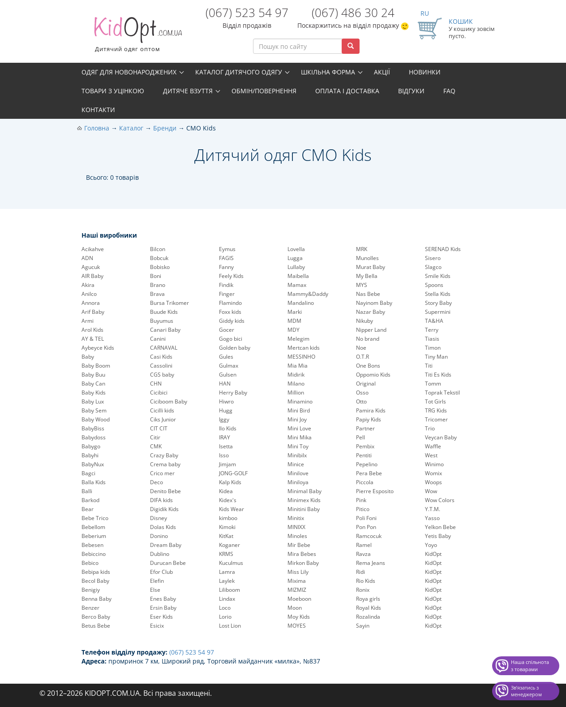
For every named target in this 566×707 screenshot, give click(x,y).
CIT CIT (158, 428)
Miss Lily (298, 572)
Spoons (434, 285)
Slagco (433, 267)
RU (424, 13)
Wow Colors (440, 500)
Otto (361, 401)
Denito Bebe (165, 491)
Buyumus (161, 321)
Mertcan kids (303, 347)
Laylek (227, 581)
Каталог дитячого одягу (238, 72)
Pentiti (364, 455)
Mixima (296, 581)
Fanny (226, 267)
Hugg (225, 410)
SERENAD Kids (443, 249)
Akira (87, 285)
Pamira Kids (371, 410)
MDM (294, 321)
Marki (294, 312)
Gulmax (228, 365)
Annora (90, 303)
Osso (362, 392)
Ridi (360, 572)
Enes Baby (163, 599)
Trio (430, 428)
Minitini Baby (303, 509)
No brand (367, 339)
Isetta (226, 446)
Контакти (98, 109)
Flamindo (230, 303)
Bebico (90, 563)
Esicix (157, 625)
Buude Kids (164, 312)
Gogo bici (230, 339)
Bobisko (160, 267)
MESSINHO (301, 356)
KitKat (226, 536)
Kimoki (227, 527)
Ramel (364, 545)
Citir (155, 437)
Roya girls (368, 599)
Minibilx (297, 455)
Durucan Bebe (168, 563)
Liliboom (229, 590)
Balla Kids (93, 482)
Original (366, 383)
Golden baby (234, 347)
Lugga (295, 258)
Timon (433, 347)
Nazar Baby (370, 312)
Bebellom (93, 527)
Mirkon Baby (303, 563)
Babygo (90, 446)
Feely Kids (231, 276)
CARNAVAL (163, 347)
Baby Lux (92, 401)
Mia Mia (297, 365)
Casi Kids (161, 356)
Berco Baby (95, 616)
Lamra (227, 572)
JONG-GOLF (233, 473)
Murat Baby (370, 267)
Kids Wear (231, 509)
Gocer (226, 330)
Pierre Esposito (375, 491)
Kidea (226, 491)
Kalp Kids (230, 482)
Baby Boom (95, 365)
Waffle (433, 446)
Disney (158, 518)
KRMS (226, 554)
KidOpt (433, 554)
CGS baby (162, 374)
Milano (295, 383)
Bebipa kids (95, 572)
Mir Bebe (298, 545)
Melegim (298, 339)
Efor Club (161, 572)
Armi (87, 321)
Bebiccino (93, 554)
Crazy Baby (164, 455)
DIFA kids (161, 500)
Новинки (425, 72)
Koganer (229, 545)
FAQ (449, 91)
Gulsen (227, 374)
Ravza (363, 554)
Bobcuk (159, 258)
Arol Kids (92, 330)
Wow (431, 491)
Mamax (296, 285)
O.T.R (362, 356)
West (431, 455)
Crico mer (162, 473)
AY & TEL (92, 339)
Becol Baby (95, 581)
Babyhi (90, 455)
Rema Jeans (370, 563)
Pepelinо (366, 464)
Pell (360, 437)
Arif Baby (92, 312)
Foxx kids (230, 312)
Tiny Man (436, 356)
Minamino (300, 401)
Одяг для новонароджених (128, 72)
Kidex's (227, 500)
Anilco (89, 294)
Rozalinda (368, 616)
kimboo (228, 518)
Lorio (225, 616)
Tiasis (432, 339)
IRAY (224, 437)
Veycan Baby (441, 437)
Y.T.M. (432, 509)
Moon (294, 608)
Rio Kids (365, 581)
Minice (295, 464)
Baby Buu (93, 374)
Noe (361, 347)
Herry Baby (233, 392)
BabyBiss (92, 428)
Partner (365, 428)
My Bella (366, 276)
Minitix (295, 518)
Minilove (298, 473)
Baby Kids (93, 392)
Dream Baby (165, 545)
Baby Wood (95, 419)
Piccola (364, 482)
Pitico (362, 509)
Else (155, 590)
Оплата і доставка (347, 91)
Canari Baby (165, 330)
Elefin (157, 581)
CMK (156, 446)
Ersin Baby (163, 608)
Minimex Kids (304, 500)
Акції (382, 72)
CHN (156, 383)
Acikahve (92, 249)
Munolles (367, 258)
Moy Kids (298, 616)
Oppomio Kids (373, 374)
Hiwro (226, 401)
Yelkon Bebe (440, 527)
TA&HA (434, 321)
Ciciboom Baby (168, 401)
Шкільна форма (328, 72)
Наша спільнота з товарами (530, 665)
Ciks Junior (163, 419)
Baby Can (93, 383)
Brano (157, 285)
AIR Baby (92, 276)
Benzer (90, 608)
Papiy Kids (368, 419)
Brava (157, 294)
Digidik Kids (164, 509)
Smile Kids (437, 276)
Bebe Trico (94, 518)
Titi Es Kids (438, 374)
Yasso (432, 518)
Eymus (227, 249)
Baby (87, 356)
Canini (158, 339)
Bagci (88, 473)
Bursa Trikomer (169, 303)
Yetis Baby (438, 536)
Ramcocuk (369, 536)
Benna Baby (96, 599)
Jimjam (227, 464)
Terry (431, 330)
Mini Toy (298, 446)
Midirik (295, 374)
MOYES (296, 625)
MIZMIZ (296, 590)
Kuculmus (231, 563)
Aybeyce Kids (97, 347)
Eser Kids (161, 616)
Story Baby (438, 303)
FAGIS (226, 258)
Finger (227, 294)
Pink (361, 500)
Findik (226, 285)
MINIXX (296, 527)
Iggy (224, 419)
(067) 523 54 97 (247, 12)
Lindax (227, 599)
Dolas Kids (163, 527)
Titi (429, 365)
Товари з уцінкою (112, 91)
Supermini (437, 312)
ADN (87, 258)
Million (295, 392)
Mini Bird (298, 410)
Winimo (434, 464)
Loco (225, 608)
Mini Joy (297, 419)
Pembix (365, 446)
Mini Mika (299, 437)
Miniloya (298, 482)
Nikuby (364, 321)
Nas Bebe (368, 294)
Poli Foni (366, 518)
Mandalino (300, 303)
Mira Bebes (301, 554)
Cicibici (158, 392)
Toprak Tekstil (442, 392)
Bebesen (92, 545)
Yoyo (431, 545)
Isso (224, 455)
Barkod (90, 500)
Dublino (159, 554)
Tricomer (436, 419)
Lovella (296, 249)
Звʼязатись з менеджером (526, 691)
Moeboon (299, 599)
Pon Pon (366, 527)
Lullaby (296, 267)
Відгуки (411, 91)
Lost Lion (230, 625)
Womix (433, 473)
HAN (225, 383)
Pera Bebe (369, 473)
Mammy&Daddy (307, 294)
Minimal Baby (304, 491)
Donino (159, 536)
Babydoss (93, 437)
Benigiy (90, 590)
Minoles (297, 536)
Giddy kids (231, 321)
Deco (156, 482)
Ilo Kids (227, 428)
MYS (361, 285)
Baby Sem (94, 410)
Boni (155, 276)
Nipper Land (371, 330)
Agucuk (90, 267)
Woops (433, 482)
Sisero (433, 258)
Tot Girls (435, 401)
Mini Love (299, 428)
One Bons (368, 365)
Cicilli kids (162, 410)
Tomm (433, 383)
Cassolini (161, 365)
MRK (361, 249)
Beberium (93, 536)
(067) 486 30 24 (353, 12)
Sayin (362, 625)
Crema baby (165, 464)
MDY (293, 330)
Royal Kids (368, 608)
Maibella (298, 276)
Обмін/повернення (264, 91)
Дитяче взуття (188, 91)
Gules (226, 356)
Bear (87, 509)
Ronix (362, 590)
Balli (86, 491)
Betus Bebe (95, 625)
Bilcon (157, 249)
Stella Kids (437, 294)
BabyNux (92, 464)
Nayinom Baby (374, 303)
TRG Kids (436, 410)
